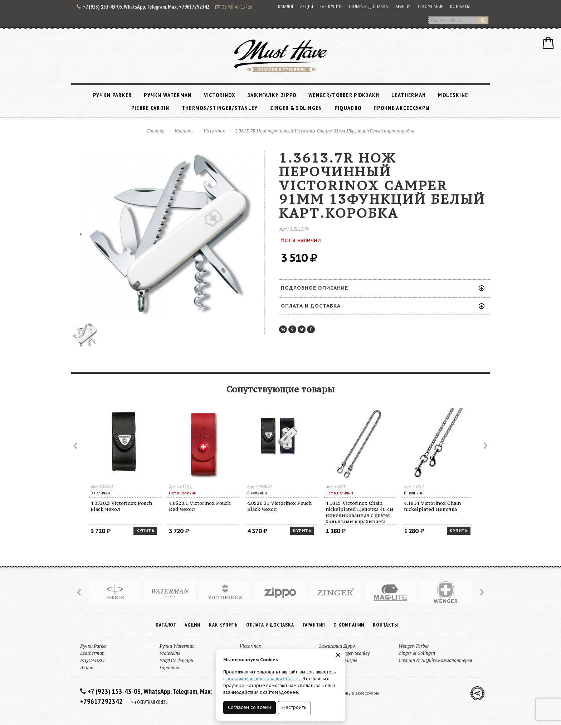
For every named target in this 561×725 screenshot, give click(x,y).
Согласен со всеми (249, 707)
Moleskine (453, 94)
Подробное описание (382, 288)
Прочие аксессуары (402, 107)
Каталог (286, 7)
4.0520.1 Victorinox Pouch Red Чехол (199, 506)
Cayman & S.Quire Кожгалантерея (435, 660)
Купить (145, 530)
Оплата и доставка (368, 7)
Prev (76, 445)
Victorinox (219, 94)
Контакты (460, 7)
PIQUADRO (348, 107)
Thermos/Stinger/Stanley (220, 107)
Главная (156, 131)
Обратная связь (233, 7)
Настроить (294, 707)
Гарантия (403, 7)
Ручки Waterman (167, 94)
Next (485, 445)
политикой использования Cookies (263, 678)
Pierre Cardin (150, 107)
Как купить (331, 7)
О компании (431, 7)
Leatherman (408, 94)
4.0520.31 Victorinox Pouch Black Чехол (279, 506)
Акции (306, 7)
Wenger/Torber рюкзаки (343, 94)
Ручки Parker (112, 94)
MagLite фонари (176, 660)
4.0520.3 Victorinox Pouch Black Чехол (121, 506)
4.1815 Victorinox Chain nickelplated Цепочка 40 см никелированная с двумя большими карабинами (360, 512)
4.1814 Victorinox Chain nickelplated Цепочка (432, 506)
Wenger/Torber (414, 646)
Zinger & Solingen (296, 107)
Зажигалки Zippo (272, 94)
